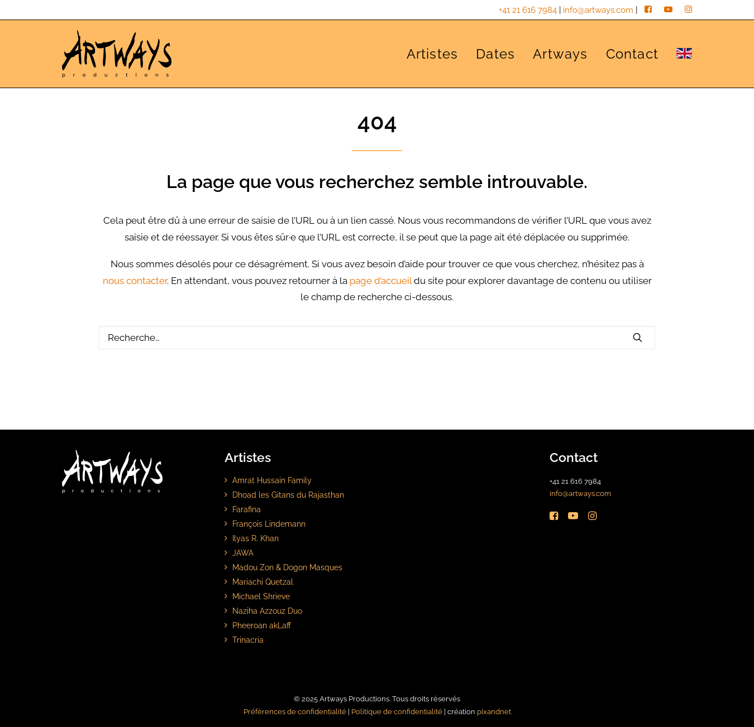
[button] (637, 337)
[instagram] (688, 10)
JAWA (243, 552)
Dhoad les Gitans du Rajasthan (288, 494)
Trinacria (248, 639)
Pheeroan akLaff (261, 625)
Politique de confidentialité (396, 711)
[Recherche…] (377, 337)
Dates (495, 54)
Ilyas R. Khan (255, 538)
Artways (560, 54)
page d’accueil (381, 280)
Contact (632, 54)
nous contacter (135, 280)
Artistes (433, 54)
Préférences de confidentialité (295, 711)
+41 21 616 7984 (528, 10)
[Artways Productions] (116, 54)
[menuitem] (436, 54)
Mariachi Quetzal (262, 581)
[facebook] (648, 10)
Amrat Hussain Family (272, 480)
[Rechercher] (377, 337)
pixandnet (494, 711)
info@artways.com (598, 10)
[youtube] (668, 10)
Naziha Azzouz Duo (267, 610)
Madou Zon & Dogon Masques (287, 567)
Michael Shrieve (261, 596)
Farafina (246, 509)
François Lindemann (269, 523)
